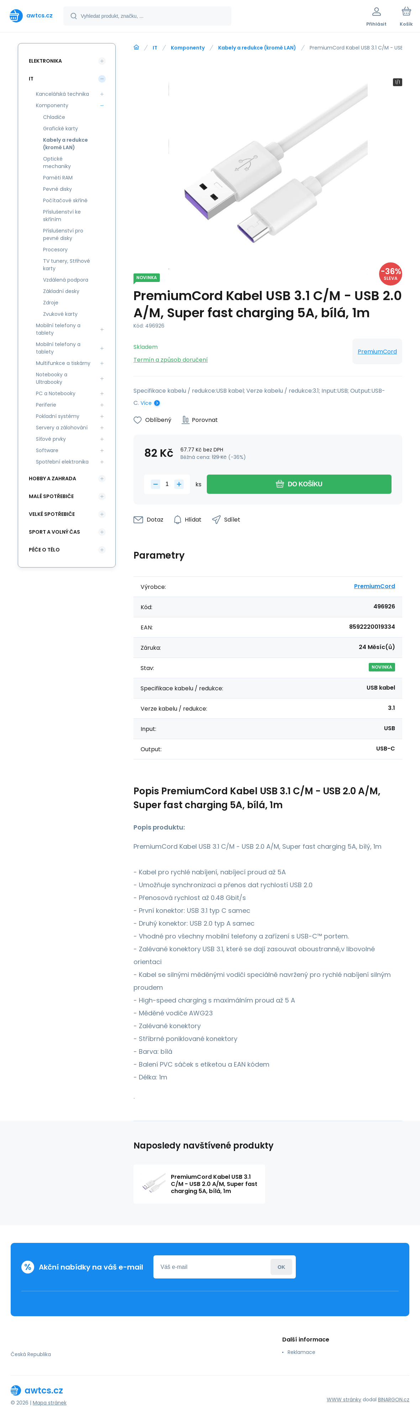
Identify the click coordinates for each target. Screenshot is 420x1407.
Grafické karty (60, 128)
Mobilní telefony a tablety (58, 329)
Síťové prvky (51, 439)
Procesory (55, 249)
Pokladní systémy (57, 416)
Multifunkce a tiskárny (63, 363)
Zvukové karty (60, 314)
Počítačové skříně (65, 200)
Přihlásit (281, 1267)
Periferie (46, 404)
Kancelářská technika (62, 94)
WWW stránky (344, 1399)
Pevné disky (57, 189)
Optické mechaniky (57, 162)
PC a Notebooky (55, 393)
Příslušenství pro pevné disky (63, 234)
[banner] (31, 15)
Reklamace (301, 1352)
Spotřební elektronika (62, 461)
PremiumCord (377, 351)
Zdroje (50, 302)
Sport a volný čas (54, 531)
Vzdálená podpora (65, 279)
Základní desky (61, 291)
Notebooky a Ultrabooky (51, 378)
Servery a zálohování (62, 427)
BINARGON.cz (393, 1399)
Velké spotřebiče (52, 514)
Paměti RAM (58, 177)
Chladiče (54, 117)
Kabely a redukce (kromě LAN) (257, 47)
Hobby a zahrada (52, 478)
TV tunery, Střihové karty (66, 264)
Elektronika (45, 60)
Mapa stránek (50, 1402)
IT (155, 47)
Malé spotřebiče (51, 496)
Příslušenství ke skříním (62, 215)
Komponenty (188, 47)
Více (146, 403)
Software (47, 450)
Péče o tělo (44, 549)
